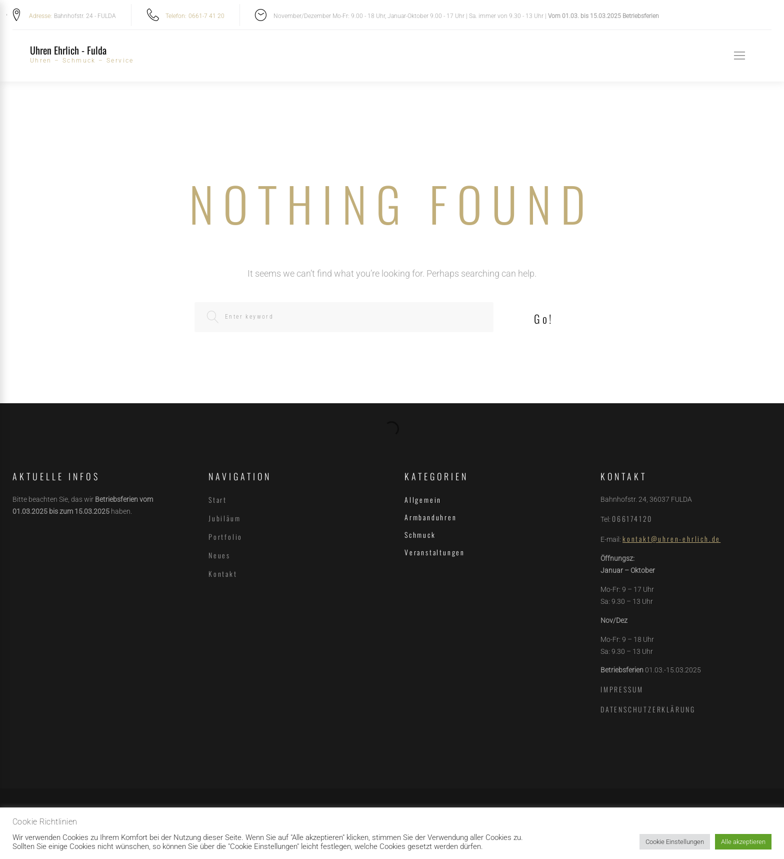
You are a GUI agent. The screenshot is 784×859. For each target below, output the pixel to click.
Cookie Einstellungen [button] (675, 841)
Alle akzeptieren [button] (743, 841)
